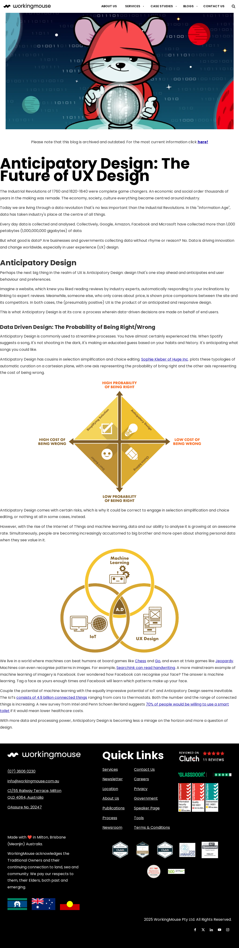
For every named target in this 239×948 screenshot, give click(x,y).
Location (110, 788)
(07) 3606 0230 (21, 771)
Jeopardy (224, 661)
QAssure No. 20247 (24, 807)
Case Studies (162, 6)
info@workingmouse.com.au (33, 781)
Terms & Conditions (152, 827)
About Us (109, 6)
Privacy (141, 788)
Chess (140, 661)
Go (157, 661)
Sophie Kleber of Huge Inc (164, 359)
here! (203, 142)
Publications (113, 808)
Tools (139, 818)
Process (109, 818)
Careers (141, 779)
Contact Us (214, 6)
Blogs (188, 6)
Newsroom (112, 827)
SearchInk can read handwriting (145, 667)
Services (132, 6)
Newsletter (112, 779)
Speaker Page (147, 808)
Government (146, 798)
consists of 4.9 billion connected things (51, 697)
